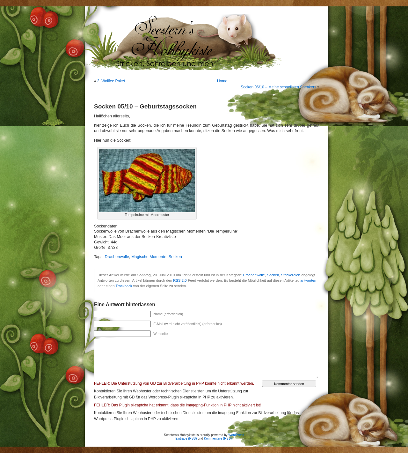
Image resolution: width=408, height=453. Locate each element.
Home (222, 81)
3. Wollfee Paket (111, 81)
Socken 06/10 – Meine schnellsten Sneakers (278, 87)
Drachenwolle (117, 257)
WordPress (236, 435)
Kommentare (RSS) (218, 438)
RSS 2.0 (179, 280)
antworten (308, 280)
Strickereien (290, 275)
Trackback (123, 286)
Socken (175, 257)
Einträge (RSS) (186, 438)
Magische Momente (148, 257)
